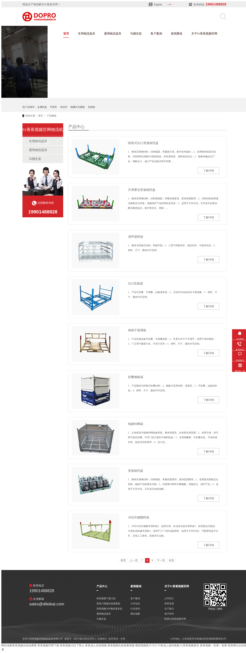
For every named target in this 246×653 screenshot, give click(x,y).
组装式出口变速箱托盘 (143, 143)
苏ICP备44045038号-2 (85, 639)
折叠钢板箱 (135, 377)
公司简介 (169, 598)
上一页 (134, 560)
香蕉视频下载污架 (106, 598)
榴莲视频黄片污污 (146, 645)
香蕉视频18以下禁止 (72, 645)
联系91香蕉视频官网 (175, 619)
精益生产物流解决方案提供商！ (41, 4)
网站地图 (135, 614)
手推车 (53, 107)
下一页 (161, 560)
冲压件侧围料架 (138, 517)
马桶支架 (136, 33)
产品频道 (51, 115)
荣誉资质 (169, 603)
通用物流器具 (112, 33)
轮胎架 (91, 107)
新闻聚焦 (176, 33)
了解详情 (208, 170)
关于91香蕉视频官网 (204, 33)
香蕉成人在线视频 (96, 645)
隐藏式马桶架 (78, 107)
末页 (171, 560)
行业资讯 (135, 609)
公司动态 (135, 603)
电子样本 (169, 614)
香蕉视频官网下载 (48, 645)
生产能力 (169, 609)
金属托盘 (42, 107)
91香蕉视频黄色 (189, 645)
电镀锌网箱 (135, 424)
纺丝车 (63, 107)
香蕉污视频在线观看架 (108, 603)
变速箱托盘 (135, 470)
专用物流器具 (86, 33)
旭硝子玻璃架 (137, 330)
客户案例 (156, 33)
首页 (66, 33)
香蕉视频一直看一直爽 (213, 645)
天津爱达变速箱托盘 (141, 189)
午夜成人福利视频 (168, 645)
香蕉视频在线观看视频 (121, 645)
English (158, 4)
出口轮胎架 (135, 283)
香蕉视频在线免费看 (24, 645)
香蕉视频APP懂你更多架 (109, 609)
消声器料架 (135, 236)
